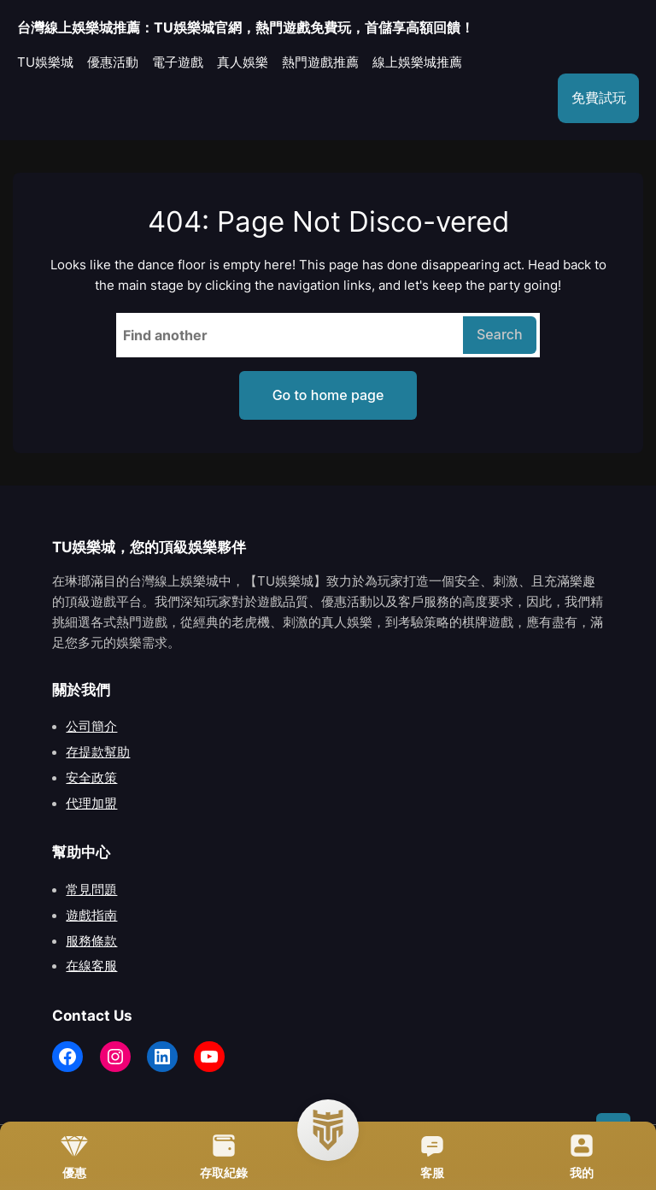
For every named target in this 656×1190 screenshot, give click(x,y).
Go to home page (328, 395)
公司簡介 (91, 726)
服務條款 (91, 941)
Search (500, 334)
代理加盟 (91, 803)
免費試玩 (598, 97)
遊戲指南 (91, 915)
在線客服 (91, 966)
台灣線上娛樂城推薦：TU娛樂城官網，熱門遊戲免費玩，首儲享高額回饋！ (245, 27)
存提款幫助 (98, 752)
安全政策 (91, 778)
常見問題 (91, 890)
